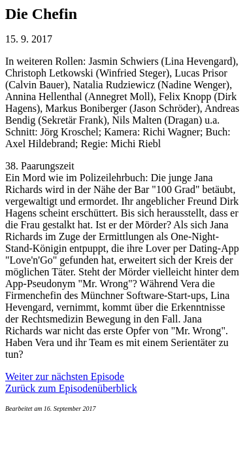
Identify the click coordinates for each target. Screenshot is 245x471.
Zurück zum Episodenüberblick (71, 388)
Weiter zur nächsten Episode (64, 376)
